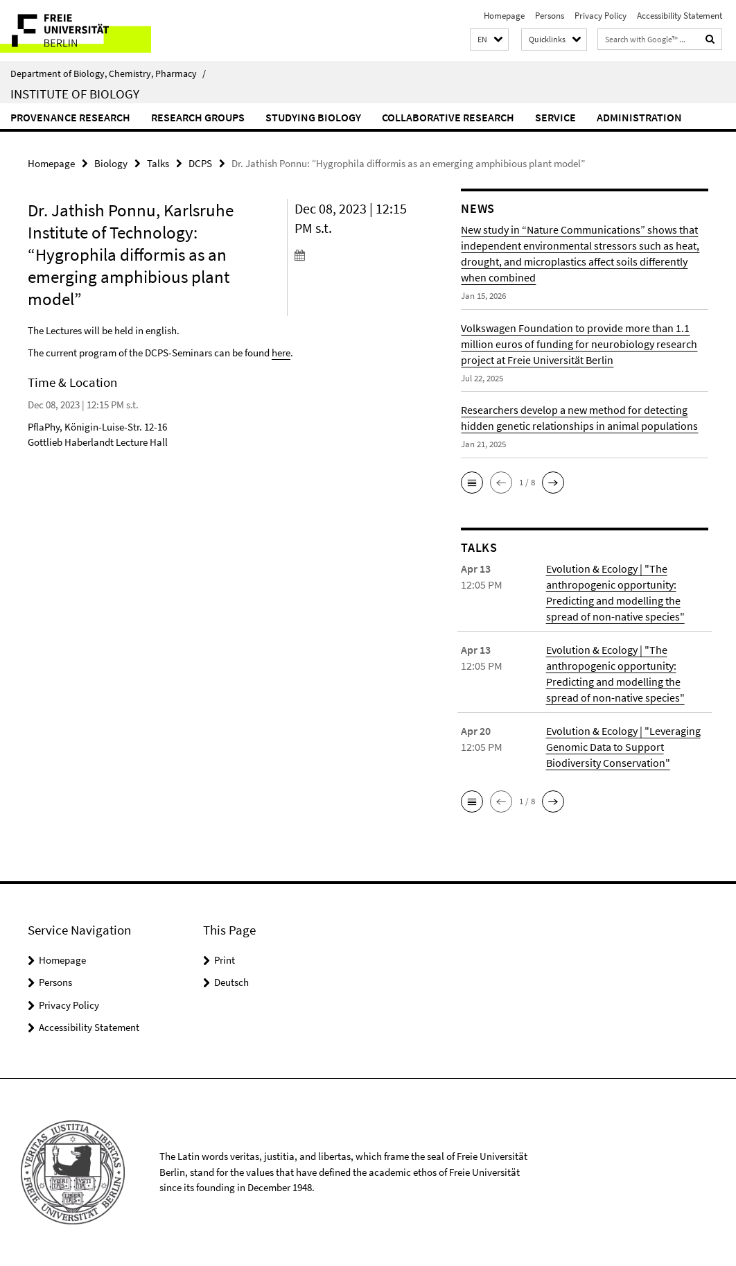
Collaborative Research (448, 117)
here (281, 352)
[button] (489, 39)
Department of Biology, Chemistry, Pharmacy (108, 73)
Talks (158, 163)
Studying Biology (313, 117)
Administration (639, 117)
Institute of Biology (74, 93)
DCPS (200, 163)
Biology (111, 163)
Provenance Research (70, 117)
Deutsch (231, 982)
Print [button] (224, 959)
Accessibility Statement (679, 15)
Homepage (504, 15)
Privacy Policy (601, 15)
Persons (549, 15)
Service (555, 117)
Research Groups (198, 117)
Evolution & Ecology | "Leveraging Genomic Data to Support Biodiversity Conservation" (623, 747)
